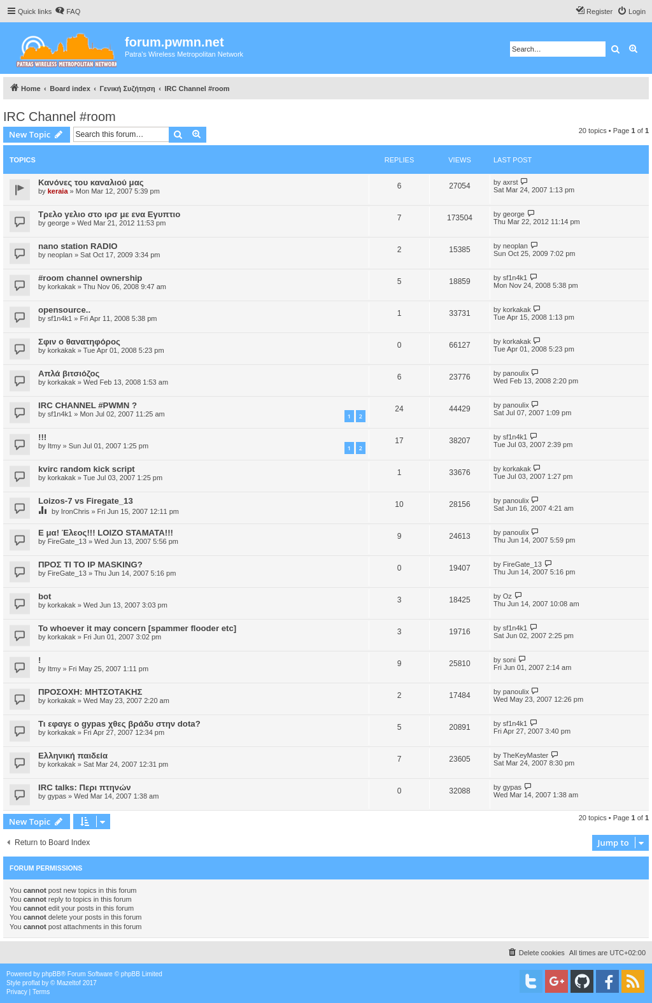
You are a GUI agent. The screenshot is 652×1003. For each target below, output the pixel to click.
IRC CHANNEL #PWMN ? (87, 405)
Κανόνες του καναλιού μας (91, 182)
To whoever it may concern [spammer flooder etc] (137, 628)
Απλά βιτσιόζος (68, 373)
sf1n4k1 (515, 277)
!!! (42, 437)
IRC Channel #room (59, 117)
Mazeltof (69, 982)
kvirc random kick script (86, 469)
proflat (31, 982)
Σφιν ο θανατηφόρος (79, 341)
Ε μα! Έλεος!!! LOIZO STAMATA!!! (105, 532)
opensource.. (64, 310)
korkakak (62, 286)
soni (509, 660)
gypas (57, 796)
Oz (507, 596)
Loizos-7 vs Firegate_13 (85, 501)
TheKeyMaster (526, 755)
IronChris (75, 511)
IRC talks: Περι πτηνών (84, 787)
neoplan (60, 255)
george (58, 223)
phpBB (51, 974)
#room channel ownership (90, 278)
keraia (58, 191)
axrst (510, 182)
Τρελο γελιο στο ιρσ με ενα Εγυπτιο (109, 214)
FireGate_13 (67, 541)
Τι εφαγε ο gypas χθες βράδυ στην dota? (119, 724)
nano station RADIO (78, 246)
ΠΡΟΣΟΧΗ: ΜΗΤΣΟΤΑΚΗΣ (90, 692)
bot (45, 596)
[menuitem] (67, 11)
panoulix (516, 373)
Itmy (54, 446)
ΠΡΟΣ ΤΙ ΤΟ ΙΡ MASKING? (90, 564)
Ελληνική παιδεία (73, 755)
